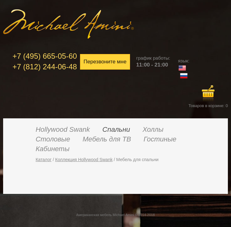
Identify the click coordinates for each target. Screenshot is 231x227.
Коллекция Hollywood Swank (84, 159)
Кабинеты (52, 149)
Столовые (53, 139)
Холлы (153, 129)
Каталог (44, 159)
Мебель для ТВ (107, 139)
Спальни (116, 129)
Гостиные (159, 139)
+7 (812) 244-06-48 (45, 66)
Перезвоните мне (105, 62)
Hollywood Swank (63, 129)
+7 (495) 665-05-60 (45, 56)
